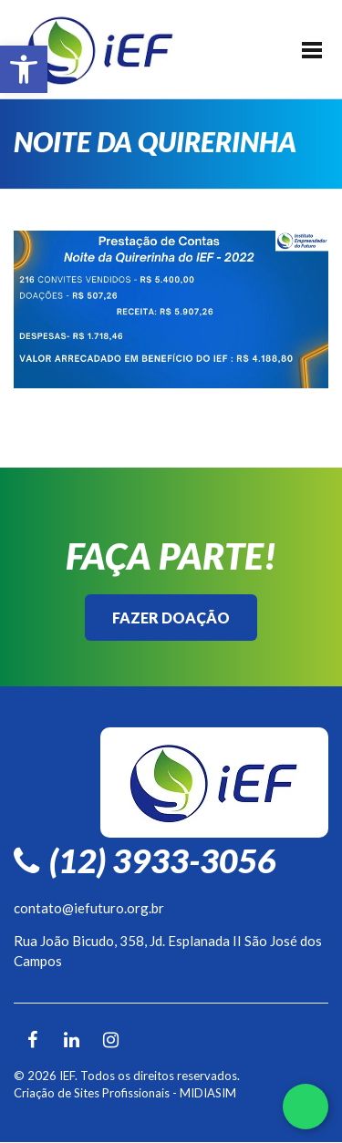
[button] (23, 69)
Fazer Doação (171, 617)
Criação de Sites (56, 1093)
